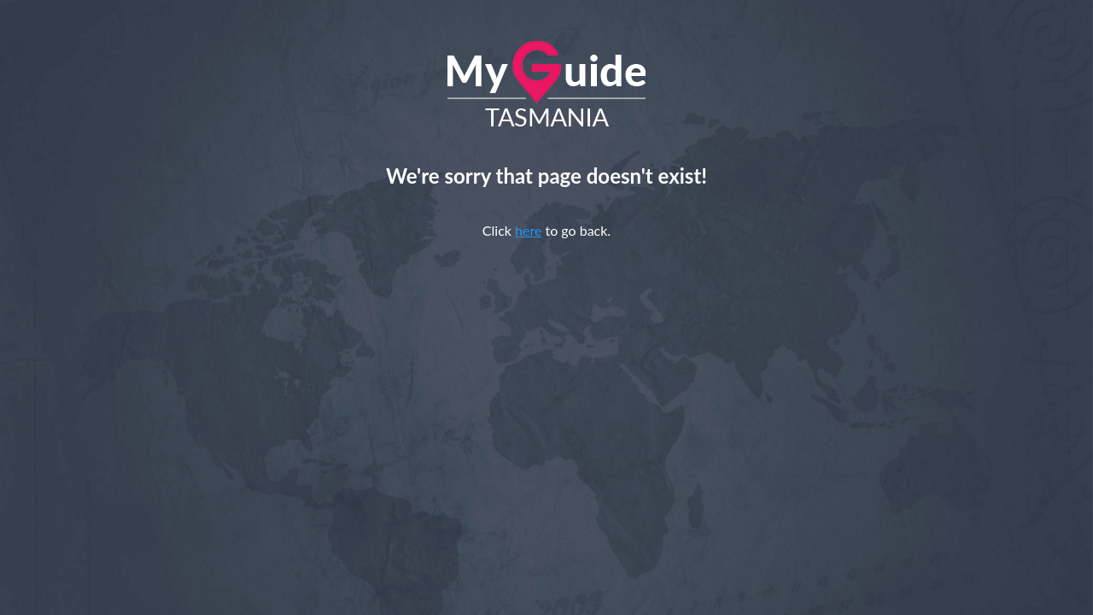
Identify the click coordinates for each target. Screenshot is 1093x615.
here (528, 230)
